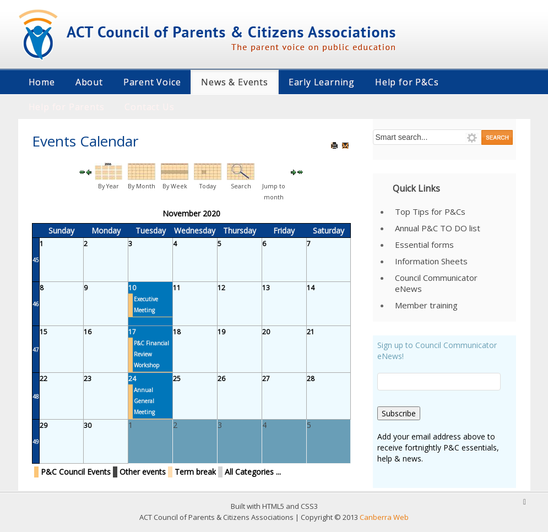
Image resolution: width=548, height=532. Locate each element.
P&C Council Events (76, 471)
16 (87, 331)
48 (35, 396)
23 (87, 378)
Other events (143, 471)
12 (221, 287)
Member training (426, 305)
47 (35, 350)
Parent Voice (152, 82)
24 (132, 378)
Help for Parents (67, 107)
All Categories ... (253, 471)
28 (310, 378)
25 (177, 378)
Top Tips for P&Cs (430, 211)
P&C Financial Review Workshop (151, 354)
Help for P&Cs (406, 82)
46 (35, 304)
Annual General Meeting (144, 401)
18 (177, 331)
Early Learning (322, 82)
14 (310, 287)
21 (310, 331)
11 (177, 287)
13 (266, 287)
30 (87, 425)
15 (43, 331)
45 (35, 260)
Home (42, 82)
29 (43, 425)
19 (221, 331)
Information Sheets (431, 261)
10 (132, 287)
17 (132, 331)
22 (43, 378)
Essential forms (424, 244)
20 (266, 331)
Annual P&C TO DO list (437, 228)
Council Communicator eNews (436, 283)
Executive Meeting (146, 304)
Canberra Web (384, 517)
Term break (195, 471)
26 (221, 378)
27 (266, 378)
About (89, 82)
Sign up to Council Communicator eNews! (437, 350)
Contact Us (149, 107)
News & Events (234, 82)
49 (35, 442)
